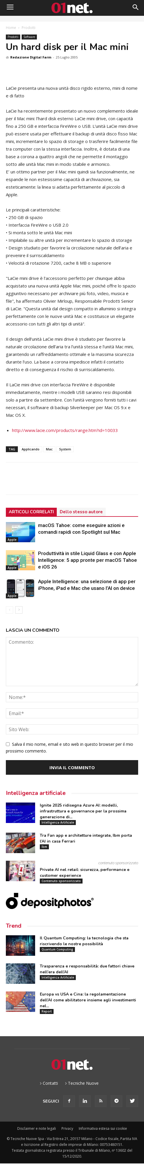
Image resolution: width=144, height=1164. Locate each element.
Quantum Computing (57, 949)
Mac (49, 449)
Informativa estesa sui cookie (103, 1128)
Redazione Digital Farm (30, 57)
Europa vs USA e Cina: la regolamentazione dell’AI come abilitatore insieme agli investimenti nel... (88, 1000)
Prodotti (28, 27)
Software (29, 37)
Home (11, 27)
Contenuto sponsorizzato (61, 881)
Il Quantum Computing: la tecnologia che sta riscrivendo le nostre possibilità (84, 941)
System (65, 449)
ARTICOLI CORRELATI (31, 512)
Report (47, 1011)
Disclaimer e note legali (36, 1128)
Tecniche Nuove (83, 1083)
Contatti (50, 1083)
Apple (12, 540)
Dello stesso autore (81, 512)
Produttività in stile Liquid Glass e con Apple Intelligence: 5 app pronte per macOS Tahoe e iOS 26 (87, 560)
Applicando (31, 449)
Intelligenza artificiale (36, 793)
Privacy (67, 1128)
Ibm (44, 847)
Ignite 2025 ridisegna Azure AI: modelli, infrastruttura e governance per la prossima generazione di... (83, 811)
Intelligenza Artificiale (58, 822)
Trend (13, 926)
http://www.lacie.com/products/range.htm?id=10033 (65, 430)
